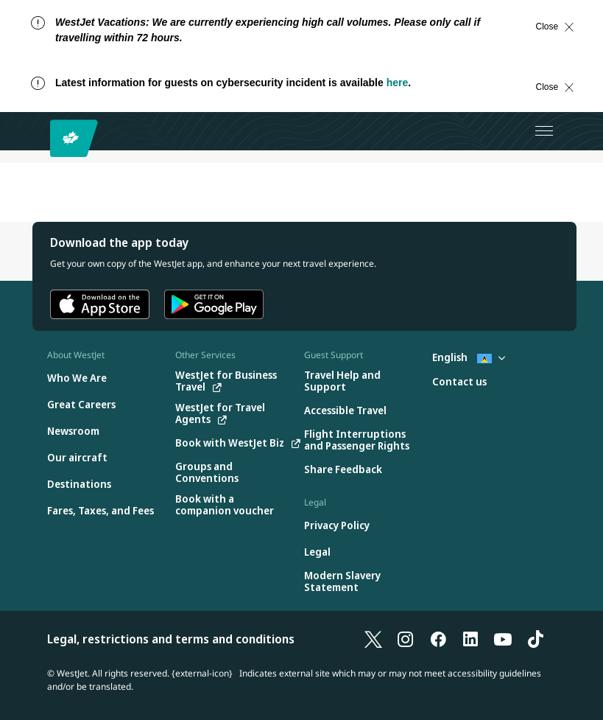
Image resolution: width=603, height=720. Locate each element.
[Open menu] (544, 131)
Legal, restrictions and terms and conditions (171, 639)
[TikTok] (535, 639)
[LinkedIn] (470, 639)
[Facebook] (438, 639)
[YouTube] (503, 639)
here (398, 82)
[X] (373, 639)
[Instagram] (406, 639)
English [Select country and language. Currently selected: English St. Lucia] (468, 357)
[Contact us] (459, 382)
